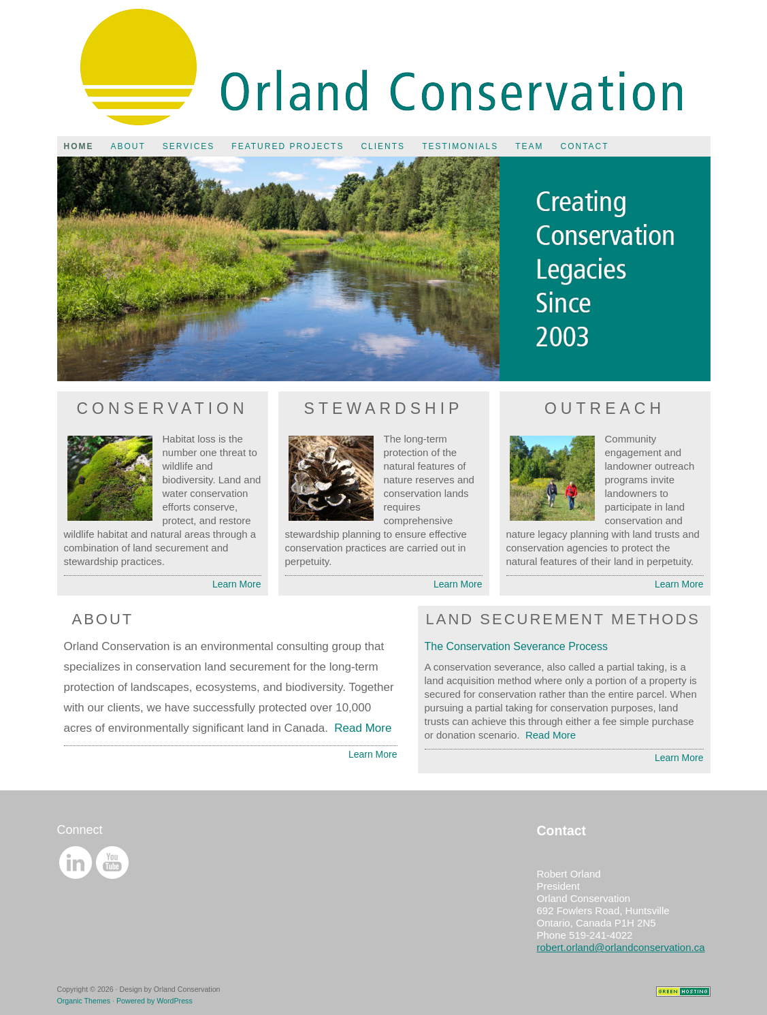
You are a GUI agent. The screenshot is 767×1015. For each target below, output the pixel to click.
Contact (584, 146)
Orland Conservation (384, 68)
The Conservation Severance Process (516, 646)
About (128, 146)
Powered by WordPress (154, 1001)
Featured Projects (287, 146)
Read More (362, 728)
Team (529, 146)
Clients (383, 146)
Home (79, 146)
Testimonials (460, 146)
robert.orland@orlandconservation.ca (621, 947)
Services (188, 146)
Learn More (236, 584)
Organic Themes (84, 1001)
